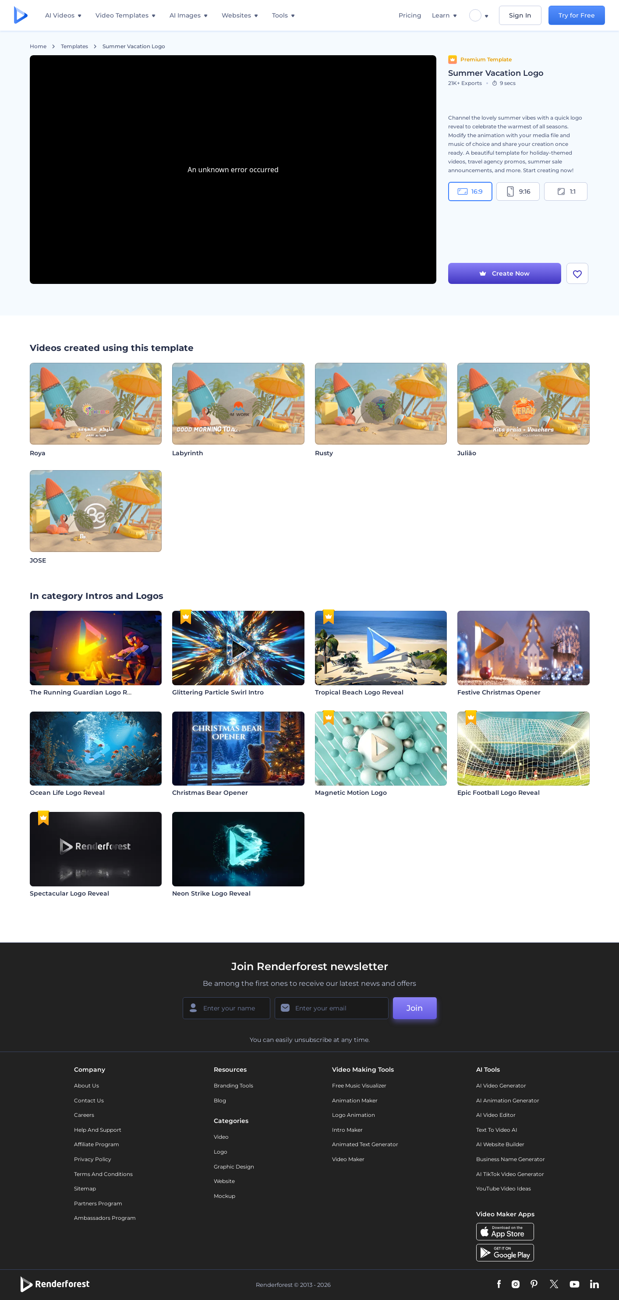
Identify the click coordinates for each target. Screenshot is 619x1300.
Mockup (224, 1196)
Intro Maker (347, 1129)
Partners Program (98, 1203)
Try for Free (577, 15)
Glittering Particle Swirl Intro (218, 692)
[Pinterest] (534, 1284)
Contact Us (89, 1100)
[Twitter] (554, 1284)
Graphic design (234, 1166)
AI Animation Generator (507, 1100)
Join (415, 1008)
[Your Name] (226, 1008)
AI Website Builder (500, 1144)
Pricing (410, 15)
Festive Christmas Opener (499, 692)
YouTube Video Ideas (503, 1188)
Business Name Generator (510, 1159)
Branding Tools (233, 1085)
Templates (74, 46)
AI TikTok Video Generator (510, 1174)
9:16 (518, 191)
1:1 (566, 191)
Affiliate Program (96, 1144)
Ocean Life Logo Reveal (67, 793)
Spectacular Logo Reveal (69, 893)
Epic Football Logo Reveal (498, 793)
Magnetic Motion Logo (351, 793)
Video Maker (348, 1159)
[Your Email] (332, 1008)
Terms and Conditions (103, 1174)
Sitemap (85, 1188)
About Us (86, 1085)
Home (38, 46)
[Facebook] (499, 1284)
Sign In (520, 15)
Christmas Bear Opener (210, 793)
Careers (84, 1115)
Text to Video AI (496, 1129)
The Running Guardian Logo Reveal (87, 692)
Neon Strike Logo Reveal (211, 893)
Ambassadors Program (105, 1218)
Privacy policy (92, 1159)
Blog (220, 1100)
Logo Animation (353, 1115)
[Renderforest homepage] (21, 15)
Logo (220, 1151)
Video (221, 1137)
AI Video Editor (496, 1115)
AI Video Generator (501, 1085)
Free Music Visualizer (359, 1085)
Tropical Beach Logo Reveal (359, 692)
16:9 (470, 191)
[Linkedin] (594, 1284)
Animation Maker (355, 1100)
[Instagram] (516, 1284)
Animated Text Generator (365, 1144)
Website (224, 1181)
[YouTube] (574, 1284)
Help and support (97, 1129)
